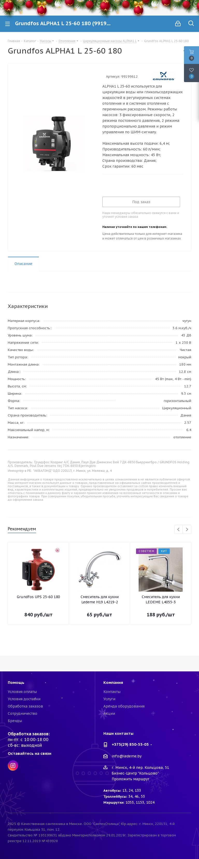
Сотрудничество (22, 713)
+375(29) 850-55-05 (130, 744)
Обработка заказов (25, 706)
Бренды (15, 720)
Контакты (111, 691)
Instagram (13, 765)
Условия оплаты (22, 691)
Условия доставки (24, 699)
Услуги (109, 699)
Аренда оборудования (124, 706)
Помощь (16, 682)
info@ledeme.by (126, 756)
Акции (109, 713)
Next (187, 529)
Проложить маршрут (130, 779)
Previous (178, 529)
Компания (113, 682)
